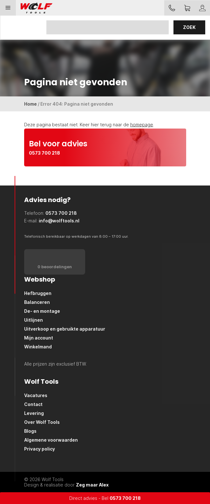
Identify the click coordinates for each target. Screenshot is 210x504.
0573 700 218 (125, 498)
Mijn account (38, 337)
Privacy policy (39, 449)
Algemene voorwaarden (51, 440)
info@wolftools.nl (59, 220)
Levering (34, 413)
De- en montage (42, 311)
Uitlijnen (33, 320)
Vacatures (35, 395)
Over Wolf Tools (42, 422)
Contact (33, 404)
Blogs (30, 431)
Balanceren (37, 302)
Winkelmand (38, 346)
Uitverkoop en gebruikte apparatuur (64, 329)
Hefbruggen (37, 293)
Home (30, 104)
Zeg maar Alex (92, 484)
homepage (141, 124)
